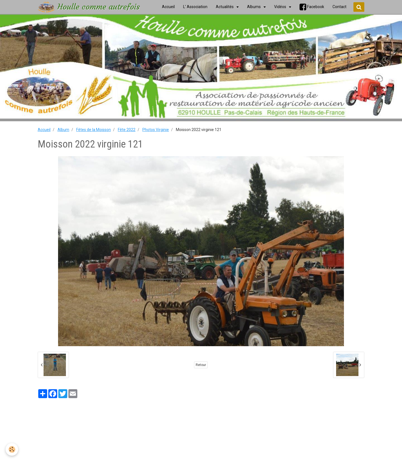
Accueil (44, 129)
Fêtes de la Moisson (93, 129)
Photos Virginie (155, 129)
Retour (201, 365)
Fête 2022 (126, 129)
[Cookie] (12, 449)
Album (63, 129)
